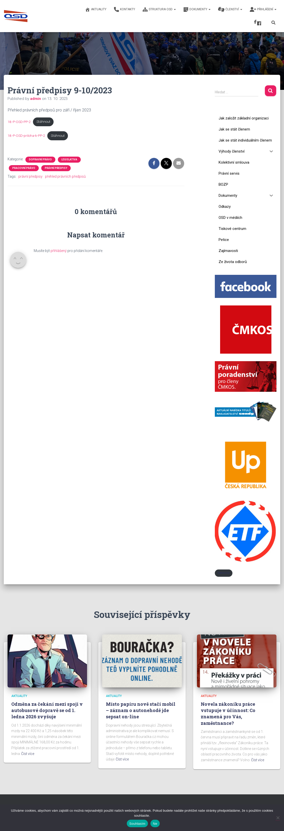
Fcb (259, 23)
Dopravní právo (40, 159)
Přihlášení (263, 9)
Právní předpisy (56, 168)
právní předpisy (30, 177)
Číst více (27, 754)
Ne (155, 823)
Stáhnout (45, 121)
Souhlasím (137, 823)
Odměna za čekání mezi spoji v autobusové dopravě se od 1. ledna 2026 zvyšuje (47, 710)
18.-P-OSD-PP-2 (20, 121)
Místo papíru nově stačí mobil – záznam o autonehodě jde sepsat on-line (140, 710)
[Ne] (277, 817)
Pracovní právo (23, 168)
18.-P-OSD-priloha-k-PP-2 (27, 136)
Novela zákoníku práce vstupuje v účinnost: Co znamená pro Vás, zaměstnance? (228, 713)
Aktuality (95, 9)
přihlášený (59, 251)
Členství (230, 9)
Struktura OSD (159, 9)
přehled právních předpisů (65, 177)
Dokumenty (197, 9)
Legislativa (69, 159)
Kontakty (124, 9)
